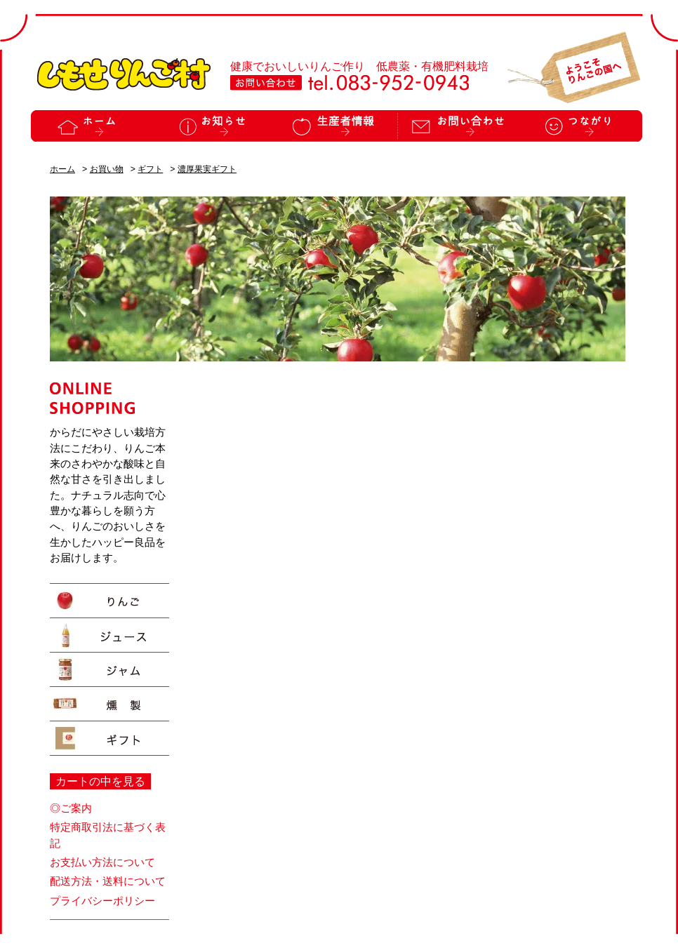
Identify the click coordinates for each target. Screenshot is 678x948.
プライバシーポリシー (102, 901)
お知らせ (214, 126)
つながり (581, 126)
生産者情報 (336, 126)
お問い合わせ (458, 126)
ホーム (92, 126)
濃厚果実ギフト (207, 169)
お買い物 (107, 169)
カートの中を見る (100, 781)
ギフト (150, 169)
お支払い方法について (102, 862)
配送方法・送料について (108, 881)
